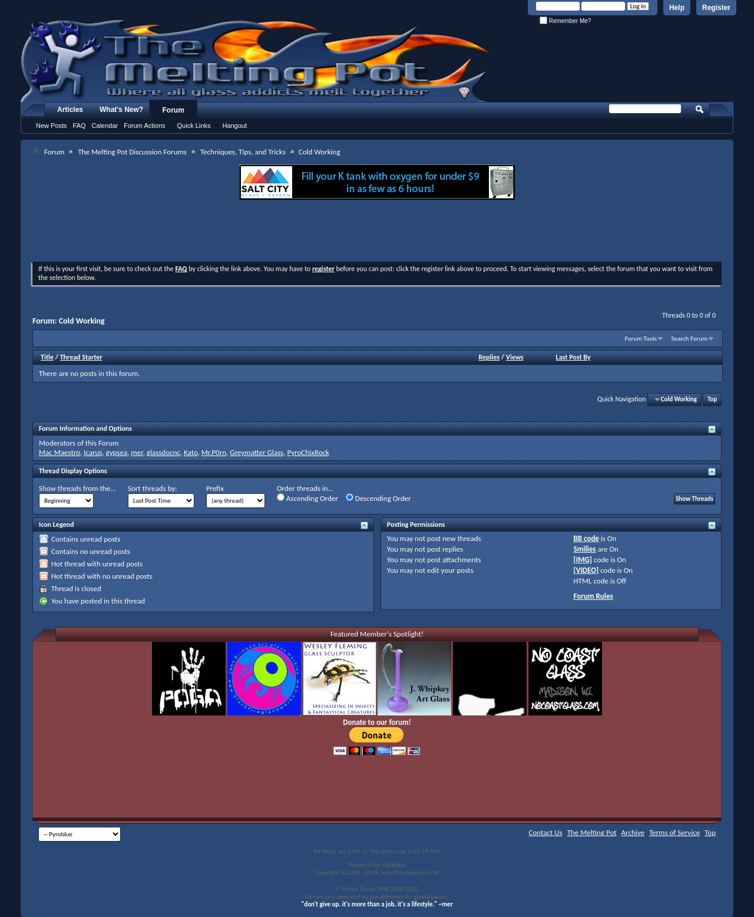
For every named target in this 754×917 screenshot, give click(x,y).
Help (676, 8)
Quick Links (194, 125)
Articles (70, 109)
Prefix (215, 488)
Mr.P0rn (213, 452)
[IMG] (583, 559)
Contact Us (546, 832)
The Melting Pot (592, 832)
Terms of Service (674, 832)
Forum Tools (641, 338)
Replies (489, 357)
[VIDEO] (586, 570)
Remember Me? (565, 21)
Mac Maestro (59, 452)
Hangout (234, 125)
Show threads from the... (77, 488)
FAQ (79, 125)
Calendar (105, 125)
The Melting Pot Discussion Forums (132, 151)
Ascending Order (307, 498)
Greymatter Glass (256, 452)
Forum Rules (593, 596)
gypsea (117, 452)
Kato (191, 452)
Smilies (585, 549)
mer (137, 452)
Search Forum (690, 338)
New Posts (51, 125)
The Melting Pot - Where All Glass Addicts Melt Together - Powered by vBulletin (256, 60)
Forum (173, 110)
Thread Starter (81, 357)
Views (515, 357)
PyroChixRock (308, 452)
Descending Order (378, 498)
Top (712, 399)
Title (47, 357)
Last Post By (573, 357)
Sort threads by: (152, 488)
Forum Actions (144, 125)
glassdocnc (163, 452)
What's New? (121, 109)
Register (716, 8)
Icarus (93, 452)
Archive (632, 832)
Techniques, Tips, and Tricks (243, 151)
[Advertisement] (377, 232)
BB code (586, 538)
